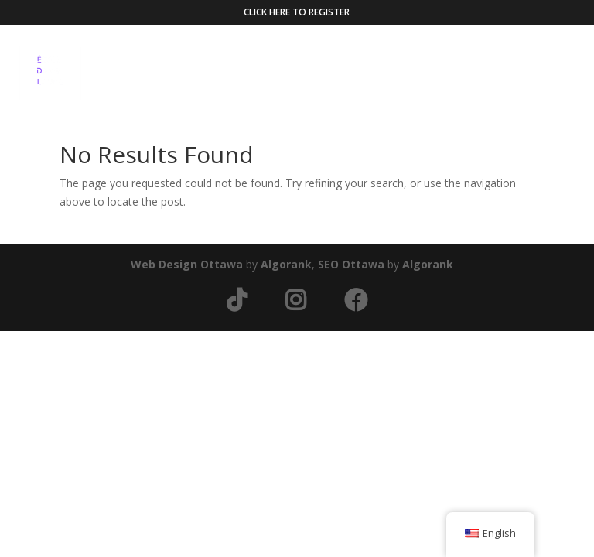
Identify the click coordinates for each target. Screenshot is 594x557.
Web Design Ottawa (187, 264)
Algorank (286, 264)
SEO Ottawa (351, 264)
